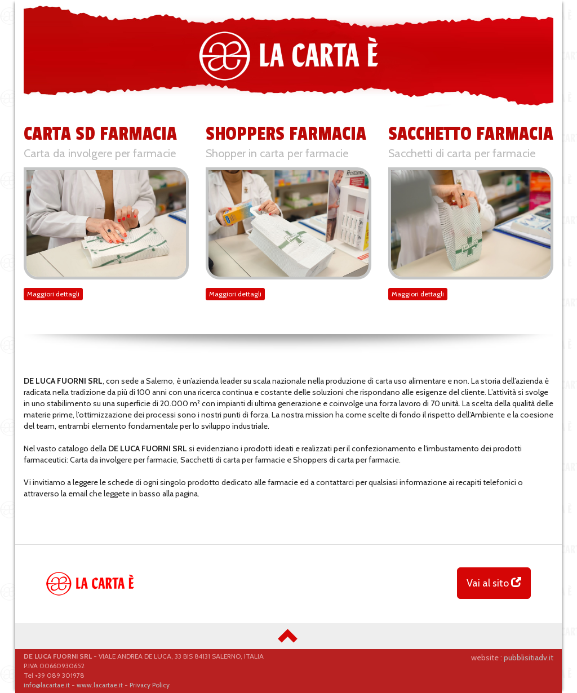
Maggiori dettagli (53, 294)
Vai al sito (494, 582)
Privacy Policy (150, 685)
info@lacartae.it (47, 685)
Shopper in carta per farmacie (277, 153)
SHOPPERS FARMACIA (286, 134)
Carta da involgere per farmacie (100, 153)
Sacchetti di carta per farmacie (461, 153)
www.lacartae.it (100, 685)
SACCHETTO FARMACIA (470, 134)
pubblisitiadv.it (528, 657)
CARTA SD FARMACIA (100, 134)
